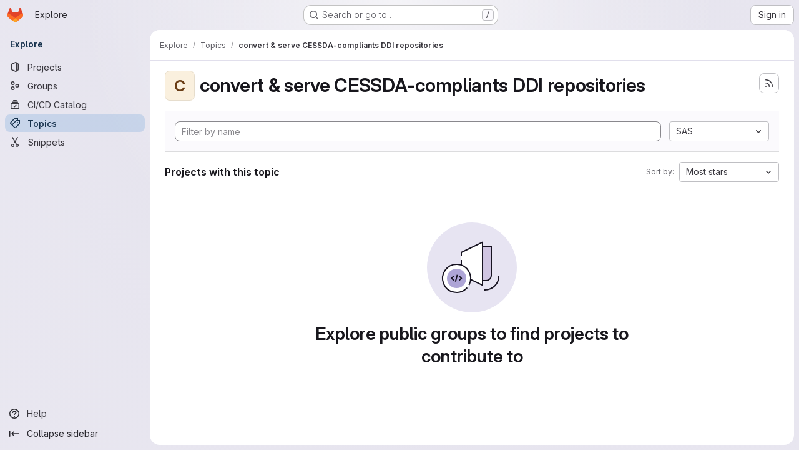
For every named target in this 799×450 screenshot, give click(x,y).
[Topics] (75, 123)
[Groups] (75, 85)
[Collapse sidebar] (75, 433)
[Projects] (75, 67)
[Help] (75, 413)
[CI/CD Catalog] (75, 104)
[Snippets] (75, 142)
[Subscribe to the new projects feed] (769, 83)
